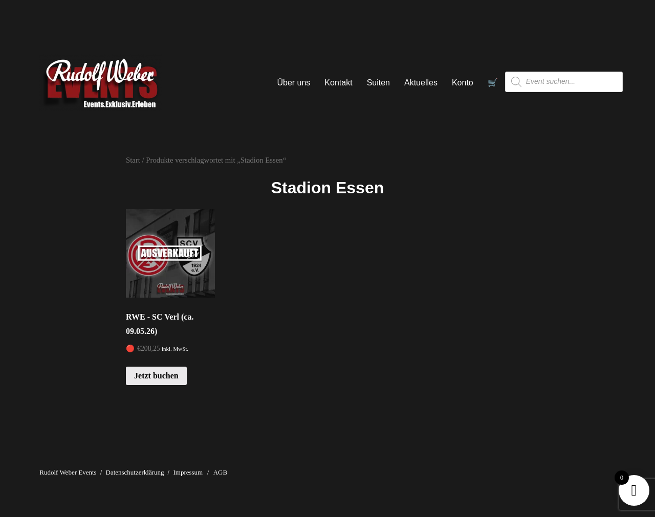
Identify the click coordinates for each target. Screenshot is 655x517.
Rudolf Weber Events (67, 472)
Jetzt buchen (156, 375)
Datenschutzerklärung (135, 472)
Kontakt (338, 82)
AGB (220, 472)
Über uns (293, 82)
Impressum (188, 472)
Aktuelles (421, 82)
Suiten (378, 82)
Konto (462, 82)
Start (133, 160)
